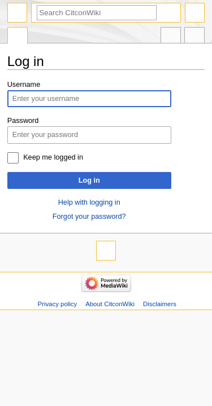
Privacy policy (57, 304)
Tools (194, 37)
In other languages (170, 37)
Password (23, 121)
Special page (17, 37)
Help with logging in (89, 202)
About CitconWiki (110, 304)
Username (24, 85)
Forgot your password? (89, 216)
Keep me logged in (53, 157)
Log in (89, 180)
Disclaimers (159, 304)
